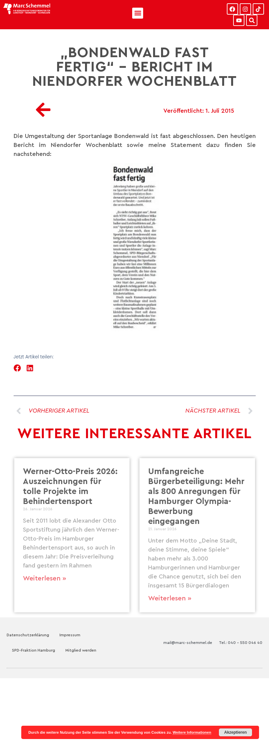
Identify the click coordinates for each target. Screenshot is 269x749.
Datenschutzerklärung (28, 635)
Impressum (69, 635)
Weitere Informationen (192, 732)
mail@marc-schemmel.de (187, 643)
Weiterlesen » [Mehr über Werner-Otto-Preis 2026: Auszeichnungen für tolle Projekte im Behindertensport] (44, 578)
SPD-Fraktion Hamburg (33, 650)
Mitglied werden (80, 650)
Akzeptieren (235, 732)
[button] (137, 13)
